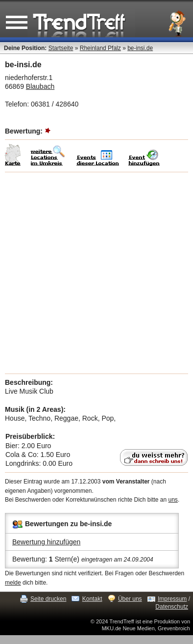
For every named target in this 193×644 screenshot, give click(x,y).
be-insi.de (140, 48)
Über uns (130, 598)
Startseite (60, 48)
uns (173, 499)
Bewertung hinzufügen (46, 542)
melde (13, 582)
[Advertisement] (96, 273)
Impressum (172, 598)
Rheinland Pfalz (100, 48)
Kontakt (92, 598)
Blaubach (40, 86)
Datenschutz (171, 606)
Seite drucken (48, 598)
